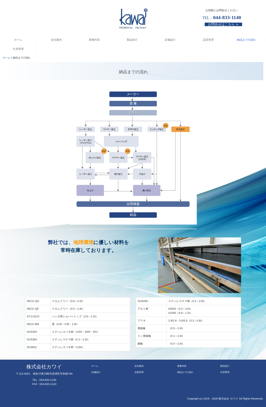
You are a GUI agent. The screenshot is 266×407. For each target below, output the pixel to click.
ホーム (18, 39)
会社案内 (56, 39)
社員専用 (18, 48)
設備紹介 (170, 39)
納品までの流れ (246, 39)
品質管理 (208, 39)
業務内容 (94, 39)
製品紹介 (132, 39)
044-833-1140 (47, 379)
